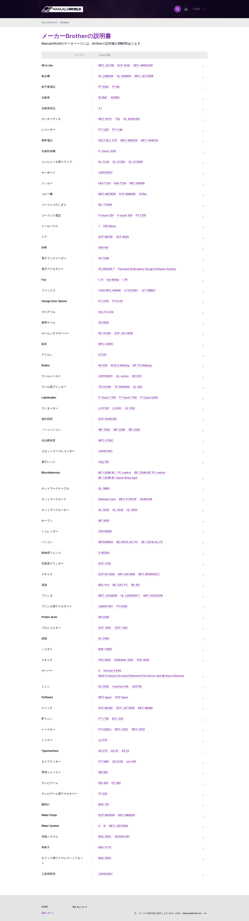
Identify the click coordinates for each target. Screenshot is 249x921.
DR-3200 (103, 617)
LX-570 (102, 740)
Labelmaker (49, 397)
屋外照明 (47, 419)
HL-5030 (132, 510)
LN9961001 (105, 451)
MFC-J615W (106, 65)
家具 (44, 344)
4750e (143, 194)
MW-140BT (105, 649)
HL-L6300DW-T (130, 595)
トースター (48, 729)
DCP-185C (105, 627)
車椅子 (46, 847)
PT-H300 (122, 606)
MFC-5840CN (129, 140)
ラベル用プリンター (54, 387)
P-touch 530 (106, 215)
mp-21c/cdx (106, 312)
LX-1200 (130, 408)
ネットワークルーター (55, 510)
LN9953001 (105, 376)
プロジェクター (51, 627)
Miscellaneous (51, 472)
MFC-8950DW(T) (149, 574)
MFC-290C (138, 729)
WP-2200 (134, 429)
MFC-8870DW (107, 194)
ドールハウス (50, 226)
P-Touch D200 (150, 397)
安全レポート (48, 913)
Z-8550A (103, 552)
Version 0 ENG (112, 670)
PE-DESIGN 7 (106, 269)
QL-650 (137, 387)
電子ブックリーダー (54, 258)
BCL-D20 (117, 718)
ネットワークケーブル (55, 488)
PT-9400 (103, 86)
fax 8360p (113, 279)
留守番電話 (48, 86)
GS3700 (137, 686)
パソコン (47, 542)
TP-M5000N (122, 387)
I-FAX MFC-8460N (109, 290)
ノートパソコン (51, 429)
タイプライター (51, 761)
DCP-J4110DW (123, 333)
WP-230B (119, 429)
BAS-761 (103, 804)
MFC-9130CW (128, 499)
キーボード (48, 172)
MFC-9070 (105, 119)
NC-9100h (104, 333)
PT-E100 (117, 301)
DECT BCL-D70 (107, 140)
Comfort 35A (120, 686)
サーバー (47, 670)
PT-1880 (103, 761)
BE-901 (135, 585)
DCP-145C (121, 627)
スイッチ (47, 708)
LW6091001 (105, 606)
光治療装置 (48, 440)
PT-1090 (103, 301)
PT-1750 (103, 718)
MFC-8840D (146, 708)
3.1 (100, 108)
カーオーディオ (51, 119)
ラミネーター (50, 408)
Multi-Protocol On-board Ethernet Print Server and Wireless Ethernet (141, 675)
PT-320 (102, 793)
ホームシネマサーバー (55, 333)
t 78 (125, 279)
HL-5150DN (136, 161)
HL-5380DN (124, 76)
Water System (50, 826)
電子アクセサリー (53, 269)
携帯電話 (47, 140)
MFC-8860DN (126, 815)
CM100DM (105, 531)
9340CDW (146, 499)
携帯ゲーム (48, 322)
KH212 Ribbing (120, 365)
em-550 (131, 761)
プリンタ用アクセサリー (57, 606)
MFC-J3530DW (107, 595)
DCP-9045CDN (107, 419)
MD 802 (103, 772)
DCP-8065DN (106, 815)
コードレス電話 (51, 215)
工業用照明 (48, 874)
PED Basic (109, 226)
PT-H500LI (104, 729)
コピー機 (47, 194)
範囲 (44, 638)
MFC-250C (121, 729)
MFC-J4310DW (118, 826)
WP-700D (104, 429)
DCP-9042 (123, 65)
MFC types (105, 697)
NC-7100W (105, 204)
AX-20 (114, 750)
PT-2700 (141, 215)
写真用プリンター (53, 563)
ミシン (46, 686)
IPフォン (47, 718)
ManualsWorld (49, 22)
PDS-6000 (104, 660)
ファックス (48, 290)
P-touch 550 (125, 215)
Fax (44, 279)
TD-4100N (104, 387)
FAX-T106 (120, 183)
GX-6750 (117, 761)
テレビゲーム (50, 783)
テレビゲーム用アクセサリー (59, 793)
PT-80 (115, 86)
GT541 (102, 354)
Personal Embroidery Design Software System (147, 269)
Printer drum (49, 617)
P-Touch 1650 (107, 151)
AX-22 (125, 750)
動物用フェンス (51, 552)
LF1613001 (131, 290)
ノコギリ (47, 649)
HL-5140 (103, 161)
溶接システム (50, 836)
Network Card (107, 499)
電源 (44, 585)
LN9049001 (105, 172)
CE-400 (116, 783)
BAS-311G (104, 847)
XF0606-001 (122, 836)
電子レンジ (48, 462)
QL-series (122, 376)
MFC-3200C (105, 344)
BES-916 (103, 585)
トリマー (47, 740)
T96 (117, 119)
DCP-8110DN (106, 574)
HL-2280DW (105, 76)
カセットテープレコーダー (58, 451)
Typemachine (50, 750)
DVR (44, 247)
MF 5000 (103, 520)
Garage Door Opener (55, 301)
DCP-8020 (123, 237)
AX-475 (102, 750)
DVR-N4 (103, 247)
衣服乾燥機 (48, 151)
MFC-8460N (137, 183)
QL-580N (103, 488)
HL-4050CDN (131, 119)
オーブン (47, 520)
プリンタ (47, 595)
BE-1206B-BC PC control (150, 472)
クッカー (47, 183)
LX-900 (117, 408)
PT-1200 (103, 129)
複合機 (46, 76)
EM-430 (103, 783)
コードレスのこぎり (54, 204)
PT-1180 (117, 129)
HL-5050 (103, 510)
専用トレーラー (51, 772)
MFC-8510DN (126, 574)
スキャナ (47, 574)
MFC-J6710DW (144, 76)
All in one (47, 65)
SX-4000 (103, 322)
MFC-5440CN (149, 140)
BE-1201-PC (120, 585)
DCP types (121, 697)
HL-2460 (103, 638)
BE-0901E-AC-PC (127, 542)
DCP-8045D (105, 708)
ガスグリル (48, 312)
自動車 (46, 97)
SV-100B (103, 258)
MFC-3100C (105, 440)
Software (47, 697)
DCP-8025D (105, 237)
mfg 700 (103, 462)
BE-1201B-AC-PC (152, 542)
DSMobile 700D (124, 660)
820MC (115, 97)
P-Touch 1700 (107, 397)
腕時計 (46, 804)
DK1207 (137, 376)
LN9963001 (105, 874)
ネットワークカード (54, 499)
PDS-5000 (143, 660)
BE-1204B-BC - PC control (114, 472)
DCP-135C (105, 563)
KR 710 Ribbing (142, 365)
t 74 (100, 279)
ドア (44, 237)
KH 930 (102, 365)
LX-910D (103, 408)
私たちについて (80, 907)
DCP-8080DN (127, 194)
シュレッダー (50, 531)
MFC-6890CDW (143, 65)
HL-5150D (119, 161)
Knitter (46, 365)
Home (45, 907)
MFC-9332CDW (153, 595)
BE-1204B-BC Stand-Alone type (118, 477)
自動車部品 (48, 108)
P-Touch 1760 (128, 397)
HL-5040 (118, 510)
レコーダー (48, 129)
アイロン (47, 354)
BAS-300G (104, 836)
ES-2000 (103, 686)
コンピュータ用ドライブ (57, 161)
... (203, 65)
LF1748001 (149, 290)
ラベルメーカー (51, 376)
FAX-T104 (104, 183)
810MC (102, 97)
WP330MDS (105, 542)
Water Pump (49, 815)
